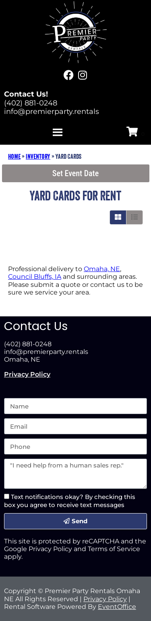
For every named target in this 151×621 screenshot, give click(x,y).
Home (14, 156)
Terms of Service (114, 549)
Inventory (38, 156)
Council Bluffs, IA (34, 276)
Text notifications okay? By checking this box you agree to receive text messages (69, 500)
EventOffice (117, 606)
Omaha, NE (102, 269)
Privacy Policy (27, 374)
